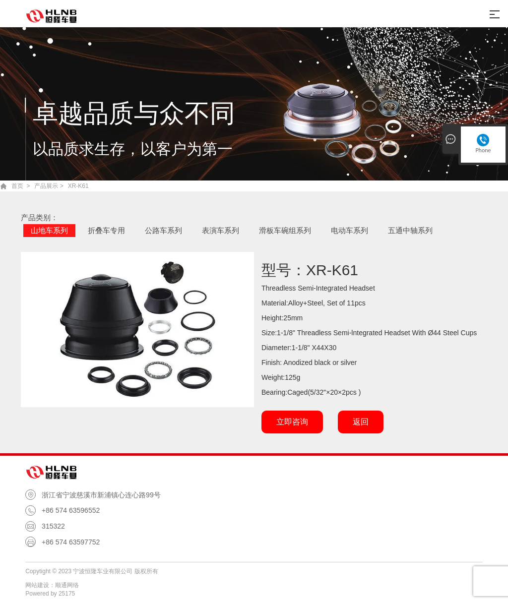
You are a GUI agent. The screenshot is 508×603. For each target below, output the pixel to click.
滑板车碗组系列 (285, 230)
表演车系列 (220, 230)
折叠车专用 (106, 230)
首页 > (20, 185)
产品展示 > (48, 185)
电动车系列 (349, 230)
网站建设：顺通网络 (52, 585)
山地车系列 (49, 230)
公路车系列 (163, 230)
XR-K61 (78, 185)
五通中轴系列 (410, 230)
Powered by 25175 (50, 593)
